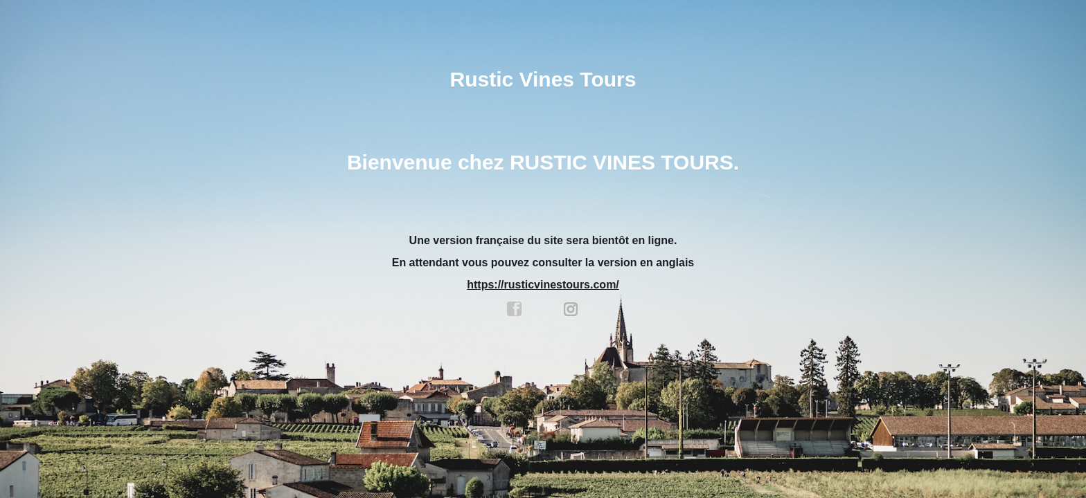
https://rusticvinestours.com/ (543, 284)
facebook (514, 309)
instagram (571, 309)
